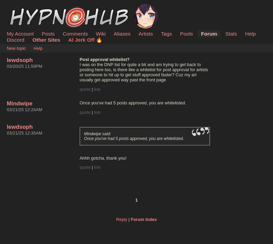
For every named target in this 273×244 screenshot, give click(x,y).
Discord (15, 40)
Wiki (101, 34)
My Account (20, 34)
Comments (75, 34)
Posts (48, 34)
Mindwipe (20, 103)
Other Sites (46, 40)
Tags (166, 34)
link (97, 89)
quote (85, 89)
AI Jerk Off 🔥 (85, 40)
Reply (122, 219)
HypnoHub (25, 7)
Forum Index (144, 219)
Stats (231, 34)
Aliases (122, 34)
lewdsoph (20, 60)
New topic (16, 48)
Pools (186, 34)
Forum (209, 34)
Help (250, 34)
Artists (145, 34)
